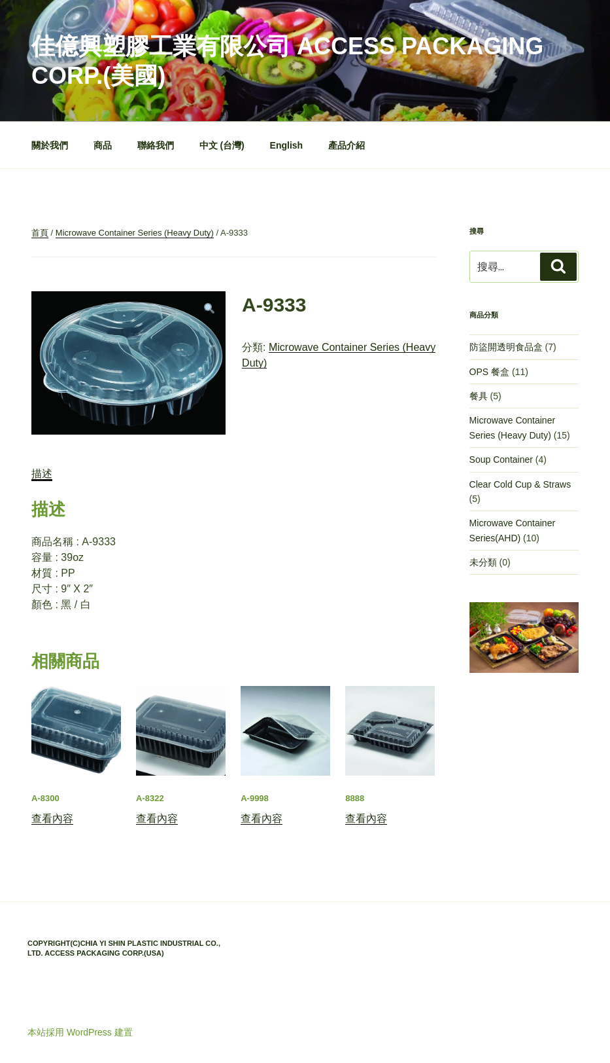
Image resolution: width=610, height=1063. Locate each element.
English (286, 145)
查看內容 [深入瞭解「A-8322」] (157, 818)
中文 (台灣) (222, 145)
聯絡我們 (155, 145)
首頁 (39, 233)
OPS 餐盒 (489, 372)
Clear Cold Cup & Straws (520, 484)
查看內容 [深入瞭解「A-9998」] (261, 818)
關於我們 (49, 145)
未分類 (483, 562)
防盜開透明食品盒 (506, 347)
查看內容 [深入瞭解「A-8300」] (52, 818)
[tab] (41, 474)
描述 (41, 473)
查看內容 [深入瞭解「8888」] (366, 818)
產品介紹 (346, 145)
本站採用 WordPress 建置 (80, 1032)
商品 (102, 145)
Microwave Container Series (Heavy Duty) (135, 233)
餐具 (478, 396)
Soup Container (501, 459)
